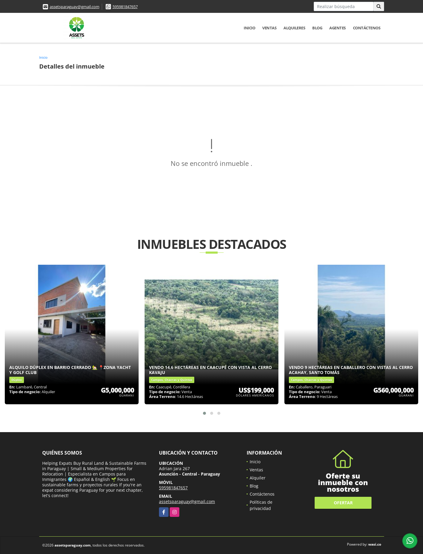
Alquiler (258, 478)
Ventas (269, 28)
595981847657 (125, 6)
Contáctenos (366, 28)
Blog (317, 28)
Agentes (337, 28)
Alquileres (294, 28)
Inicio (249, 28)
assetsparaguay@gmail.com (74, 6)
